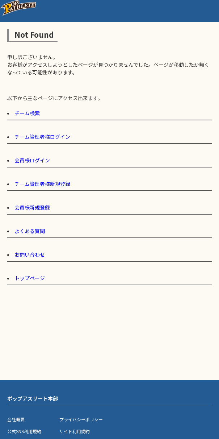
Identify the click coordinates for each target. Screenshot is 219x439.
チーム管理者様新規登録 (42, 183)
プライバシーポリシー (81, 419)
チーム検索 (27, 113)
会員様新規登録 (32, 207)
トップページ (29, 278)
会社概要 (16, 419)
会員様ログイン (32, 160)
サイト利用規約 (74, 431)
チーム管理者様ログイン (42, 136)
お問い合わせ (29, 254)
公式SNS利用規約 (24, 431)
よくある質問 (29, 231)
